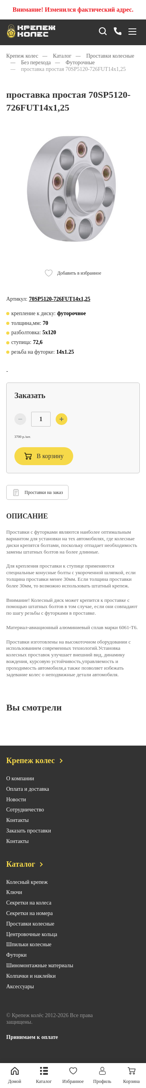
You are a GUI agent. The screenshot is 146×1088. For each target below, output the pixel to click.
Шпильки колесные (28, 952)
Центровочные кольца (31, 942)
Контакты (17, 828)
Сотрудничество (25, 817)
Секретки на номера (29, 921)
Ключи (14, 900)
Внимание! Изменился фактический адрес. (72, 9)
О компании (20, 786)
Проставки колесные (30, 931)
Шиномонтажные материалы (39, 973)
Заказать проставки (28, 838)
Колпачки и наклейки (31, 983)
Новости (16, 807)
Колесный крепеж (27, 889)
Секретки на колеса (28, 910)
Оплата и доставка (27, 796)
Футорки (16, 963)
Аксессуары (20, 994)
